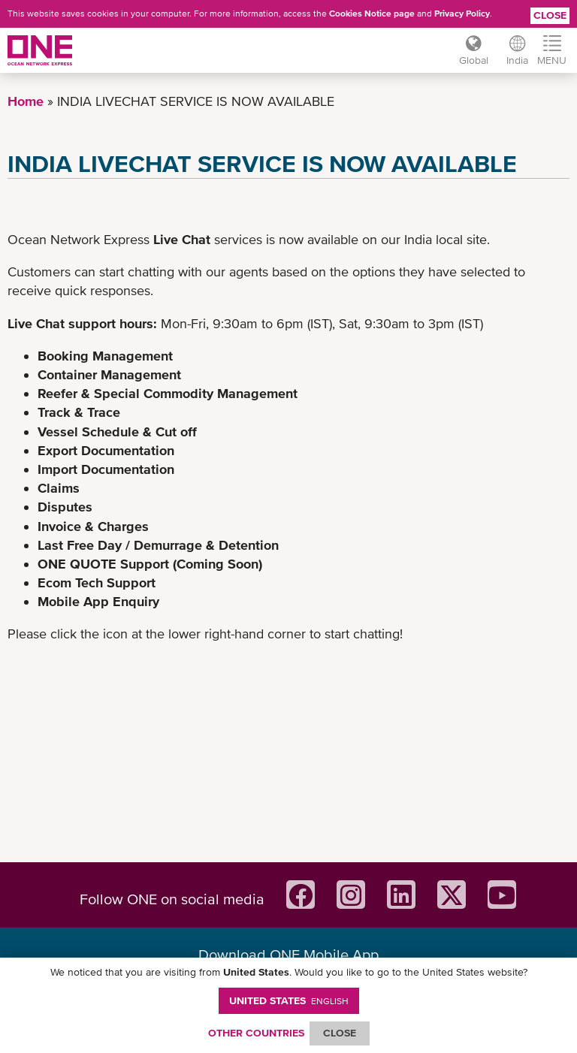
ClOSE (339, 1033)
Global (473, 60)
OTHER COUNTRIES (256, 1033)
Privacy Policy (462, 13)
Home (26, 101)
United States (289, 1000)
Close (549, 15)
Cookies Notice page (372, 13)
